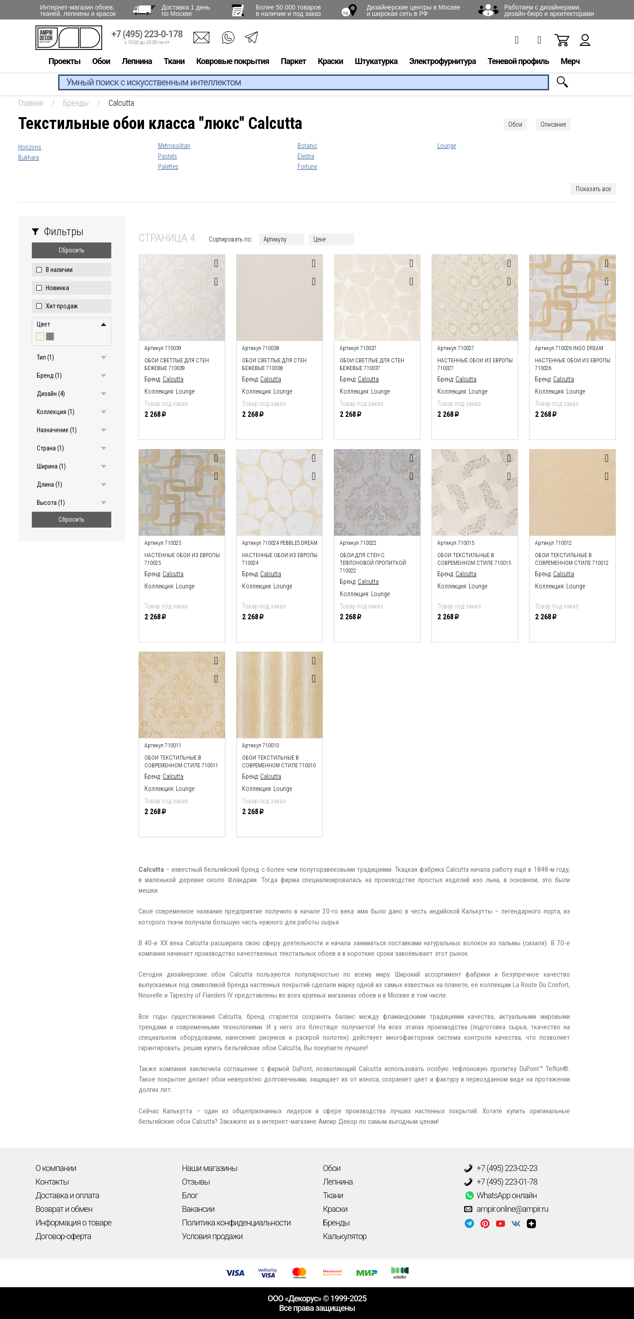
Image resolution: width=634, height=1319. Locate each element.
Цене (319, 239)
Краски (330, 62)
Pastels (167, 156)
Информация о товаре (73, 1222)
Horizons (29, 147)
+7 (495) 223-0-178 (147, 35)
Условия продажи (212, 1236)
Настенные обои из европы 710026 (572, 364)
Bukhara (28, 157)
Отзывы (196, 1181)
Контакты (52, 1181)
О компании (55, 1168)
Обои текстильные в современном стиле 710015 (474, 559)
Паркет (293, 62)
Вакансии (198, 1209)
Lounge (446, 145)
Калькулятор (345, 1236)
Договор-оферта (63, 1236)
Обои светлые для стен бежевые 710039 (176, 364)
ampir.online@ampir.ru (506, 1209)
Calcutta (173, 379)
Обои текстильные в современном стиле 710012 (572, 559)
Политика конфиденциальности (236, 1222)
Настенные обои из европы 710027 (475, 364)
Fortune (307, 166)
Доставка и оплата (67, 1195)
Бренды (336, 1222)
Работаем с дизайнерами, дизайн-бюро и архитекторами (549, 10)
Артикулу (275, 239)
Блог (190, 1195)
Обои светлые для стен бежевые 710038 (274, 364)
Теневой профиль (518, 62)
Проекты (64, 62)
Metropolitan (174, 145)
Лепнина (137, 62)
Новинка (57, 287)
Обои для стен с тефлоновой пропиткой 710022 (373, 563)
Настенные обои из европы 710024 (279, 559)
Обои (101, 62)
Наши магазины (210, 1168)
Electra (305, 156)
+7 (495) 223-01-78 (501, 1182)
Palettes (168, 166)
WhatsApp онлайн (500, 1195)
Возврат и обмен (63, 1209)
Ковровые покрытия (232, 62)
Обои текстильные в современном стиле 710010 (279, 762)
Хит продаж (62, 306)
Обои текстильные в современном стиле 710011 (181, 762)
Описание (553, 124)
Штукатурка (376, 62)
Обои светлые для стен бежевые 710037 (372, 364)
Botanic (307, 145)
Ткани (173, 62)
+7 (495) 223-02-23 (501, 1168)
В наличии (59, 269)
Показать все (593, 189)
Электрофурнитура (442, 62)
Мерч (570, 62)
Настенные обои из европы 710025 (182, 559)
